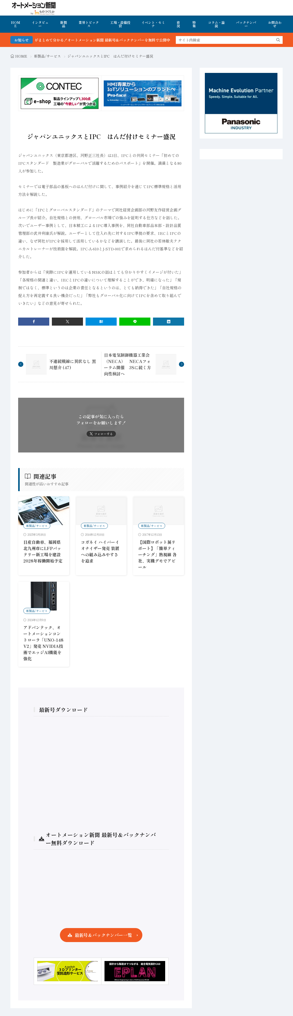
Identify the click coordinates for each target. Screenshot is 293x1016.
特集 (194, 24)
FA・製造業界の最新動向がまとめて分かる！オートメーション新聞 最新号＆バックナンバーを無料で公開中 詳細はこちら (104, 40)
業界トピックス (89, 24)
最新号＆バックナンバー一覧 (103, 935)
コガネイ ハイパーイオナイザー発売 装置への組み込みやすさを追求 (100, 551)
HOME (15, 24)
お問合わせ (275, 24)
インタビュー (40, 24)
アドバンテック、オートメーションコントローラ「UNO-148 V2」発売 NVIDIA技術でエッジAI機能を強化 (43, 643)
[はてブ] (101, 322)
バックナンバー (246, 24)
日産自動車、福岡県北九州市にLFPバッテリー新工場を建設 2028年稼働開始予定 (44, 551)
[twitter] (67, 322)
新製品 (63, 24)
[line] (134, 322)
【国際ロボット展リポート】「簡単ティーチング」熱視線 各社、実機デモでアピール (157, 554)
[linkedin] (168, 322)
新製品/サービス (47, 56)
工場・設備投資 (120, 24)
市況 (178, 24)
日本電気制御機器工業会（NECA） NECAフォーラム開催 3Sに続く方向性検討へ (127, 364)
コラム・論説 (216, 24)
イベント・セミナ (153, 24)
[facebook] (33, 322)
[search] (278, 40)
